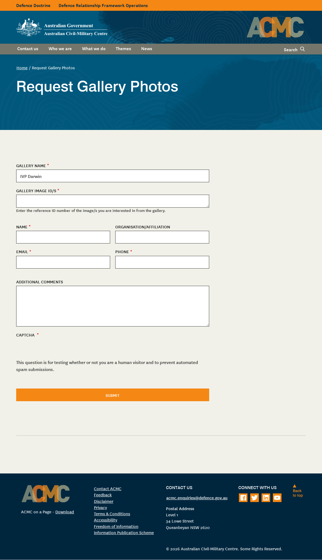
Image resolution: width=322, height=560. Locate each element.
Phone (122, 251)
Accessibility (105, 520)
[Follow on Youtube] (277, 497)
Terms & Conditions (112, 513)
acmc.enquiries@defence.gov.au (197, 497)
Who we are (60, 47)
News (146, 47)
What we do (94, 47)
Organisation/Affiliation (142, 227)
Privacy (100, 507)
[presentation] (57, 381)
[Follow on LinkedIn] (266, 497)
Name (22, 227)
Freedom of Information (116, 526)
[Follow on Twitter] (254, 497)
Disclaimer (103, 501)
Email (22, 251)
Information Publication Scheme (124, 532)
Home (22, 67)
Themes (123, 47)
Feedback (103, 494)
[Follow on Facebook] (243, 497)
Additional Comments (39, 282)
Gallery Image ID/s (36, 190)
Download (64, 511)
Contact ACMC (107, 488)
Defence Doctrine (33, 4)
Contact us (27, 47)
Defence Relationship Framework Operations (103, 4)
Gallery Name (31, 165)
